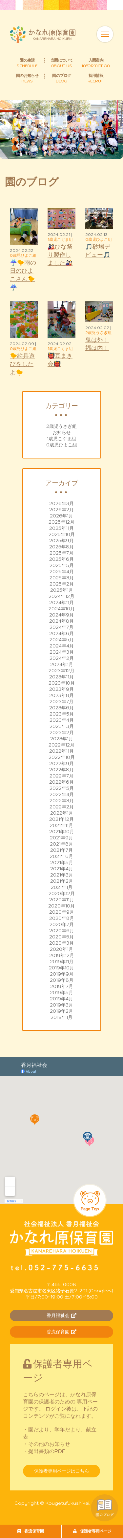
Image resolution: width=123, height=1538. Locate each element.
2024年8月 (61, 621)
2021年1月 (61, 887)
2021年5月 (61, 862)
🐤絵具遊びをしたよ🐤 (22, 364)
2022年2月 (62, 807)
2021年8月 (61, 844)
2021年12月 (61, 819)
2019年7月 (61, 986)
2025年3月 (62, 578)
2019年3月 (61, 1005)
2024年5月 (62, 640)
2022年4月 (62, 794)
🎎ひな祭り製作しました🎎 (60, 255)
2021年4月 (61, 869)
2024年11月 (61, 602)
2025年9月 (61, 541)
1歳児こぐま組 (61, 439)
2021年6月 (61, 856)
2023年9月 (61, 689)
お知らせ (61, 432)
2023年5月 (62, 714)
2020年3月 (61, 943)
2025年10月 (62, 534)
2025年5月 (62, 565)
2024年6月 (61, 633)
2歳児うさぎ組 (61, 426)
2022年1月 (61, 813)
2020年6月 (61, 931)
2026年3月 (61, 503)
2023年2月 (62, 732)
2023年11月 (61, 677)
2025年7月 (61, 553)
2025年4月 (62, 571)
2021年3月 (61, 875)
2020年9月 (61, 912)
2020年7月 (62, 924)
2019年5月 (61, 992)
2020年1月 (61, 949)
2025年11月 (61, 528)
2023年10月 (62, 683)
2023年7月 (61, 701)
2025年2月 (62, 584)
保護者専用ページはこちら (61, 1471)
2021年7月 (61, 850)
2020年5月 (61, 937)
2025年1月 (61, 590)
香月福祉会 (61, 1315)
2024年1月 (61, 664)
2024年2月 (62, 658)
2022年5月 (62, 788)
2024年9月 (61, 615)
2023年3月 (62, 726)
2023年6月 (61, 708)
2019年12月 (61, 955)
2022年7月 (61, 776)
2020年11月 (61, 900)
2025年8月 (61, 547)
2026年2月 (61, 510)
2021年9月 (61, 838)
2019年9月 (61, 974)
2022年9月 (61, 763)
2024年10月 (62, 609)
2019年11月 (61, 962)
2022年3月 (62, 801)
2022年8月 (61, 770)
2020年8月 (61, 918)
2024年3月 (62, 652)
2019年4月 (61, 999)
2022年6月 (61, 782)
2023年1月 (61, 739)
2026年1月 (61, 516)
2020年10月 (61, 906)
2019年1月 (61, 1017)
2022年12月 (61, 745)
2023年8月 (61, 695)
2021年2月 (61, 881)
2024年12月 (61, 596)
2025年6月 (61, 559)
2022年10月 (62, 757)
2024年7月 (61, 627)
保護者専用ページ (92, 1531)
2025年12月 (61, 522)
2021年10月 (61, 831)
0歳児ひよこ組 (61, 445)
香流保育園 (30, 1531)
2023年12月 (61, 671)
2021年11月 (61, 825)
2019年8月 (61, 980)
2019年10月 (61, 968)
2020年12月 (62, 893)
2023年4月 (62, 720)
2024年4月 (62, 646)
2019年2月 (61, 1011)
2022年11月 (61, 751)
